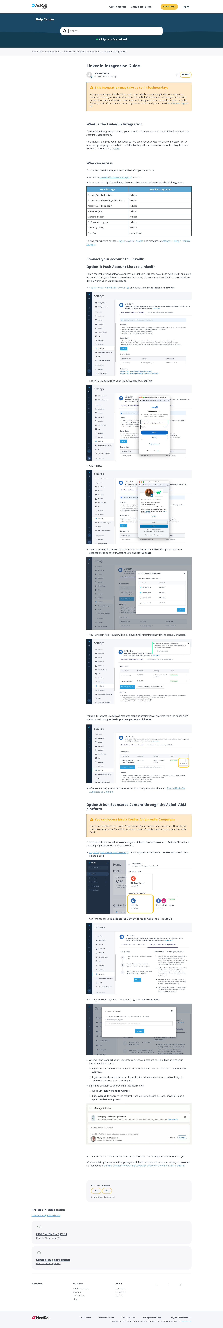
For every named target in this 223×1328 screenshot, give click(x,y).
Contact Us (120, 1288)
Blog (75, 1299)
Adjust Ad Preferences (181, 1317)
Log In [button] (186, 6)
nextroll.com (186, 1321)
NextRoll (41, 1317)
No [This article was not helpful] (107, 1191)
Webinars (77, 1292)
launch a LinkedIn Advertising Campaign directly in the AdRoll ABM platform (143, 1165)
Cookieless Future (141, 6)
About (119, 1283)
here (116, 148)
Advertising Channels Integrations (82, 51)
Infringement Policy (152, 1317)
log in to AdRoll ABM (130, 240)
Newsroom (120, 1292)
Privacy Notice (128, 1317)
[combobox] (111, 31)
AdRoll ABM (38, 51)
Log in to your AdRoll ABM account (107, 287)
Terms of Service (106, 1317)
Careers (119, 1295)
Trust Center (85, 1317)
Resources (78, 1283)
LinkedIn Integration (115, 51)
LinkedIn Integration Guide (46, 1215)
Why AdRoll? (37, 1283)
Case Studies (78, 1295)
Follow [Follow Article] (185, 75)
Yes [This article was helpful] (96, 1191)
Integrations (54, 51)
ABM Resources (117, 6)
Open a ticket (169, 6)
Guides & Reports (80, 1288)
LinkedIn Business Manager (114, 177)
